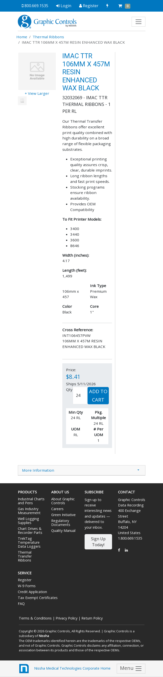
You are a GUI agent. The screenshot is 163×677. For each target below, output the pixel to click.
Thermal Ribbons (48, 36)
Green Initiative (63, 514)
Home (21, 36)
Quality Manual (63, 530)
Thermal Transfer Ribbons (25, 556)
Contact (126, 492)
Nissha (44, 636)
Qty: (69, 389)
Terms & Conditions (35, 618)
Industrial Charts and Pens (31, 501)
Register (24, 580)
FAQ (21, 603)
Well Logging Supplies (28, 520)
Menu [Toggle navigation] (131, 668)
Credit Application (32, 591)
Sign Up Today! (98, 541)
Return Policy (92, 618)
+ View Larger (37, 93)
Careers (57, 508)
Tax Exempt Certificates (38, 597)
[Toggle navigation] (138, 22)
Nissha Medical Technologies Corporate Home (64, 668)
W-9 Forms (27, 585)
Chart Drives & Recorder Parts (30, 530)
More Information (38, 470)
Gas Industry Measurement (29, 510)
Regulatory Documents (60, 522)
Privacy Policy (66, 618)
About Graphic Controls (63, 501)
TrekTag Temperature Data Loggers (29, 542)
